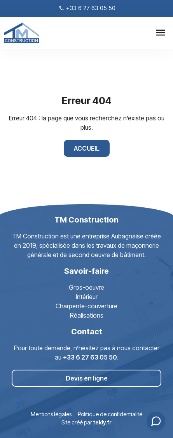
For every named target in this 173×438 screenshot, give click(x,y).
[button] (160, 33)
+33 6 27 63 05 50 (90, 357)
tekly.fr (102, 422)
